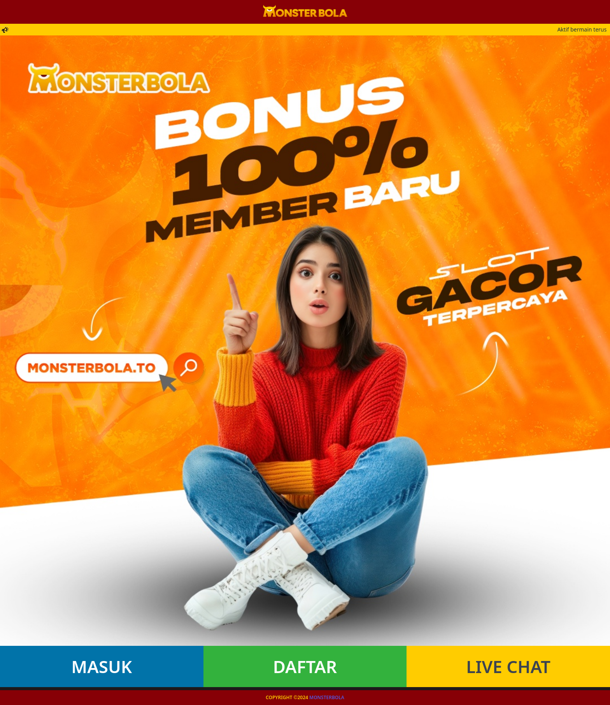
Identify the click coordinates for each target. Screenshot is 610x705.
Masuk (101, 666)
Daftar (305, 666)
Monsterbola (326, 697)
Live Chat (508, 666)
